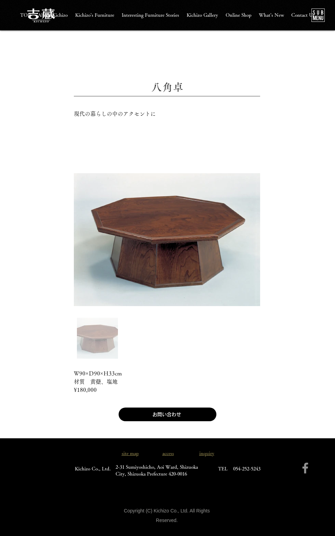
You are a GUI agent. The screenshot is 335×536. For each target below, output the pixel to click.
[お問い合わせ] (167, 414)
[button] (318, 15)
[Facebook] (305, 468)
